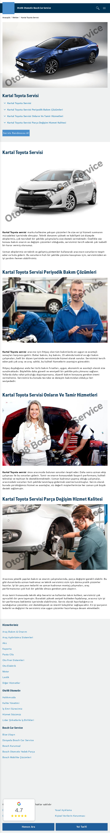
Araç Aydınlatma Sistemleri (17, 637)
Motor (5, 671)
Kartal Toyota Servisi (19, 103)
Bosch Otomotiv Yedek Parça (18, 751)
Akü (4, 643)
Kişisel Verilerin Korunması (70, 815)
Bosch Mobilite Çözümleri (16, 757)
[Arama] (98, 8)
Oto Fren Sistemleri (13, 660)
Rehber (16, 17)
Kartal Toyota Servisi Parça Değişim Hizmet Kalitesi (36, 122)
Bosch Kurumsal (11, 745)
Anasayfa (6, 17)
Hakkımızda (9, 697)
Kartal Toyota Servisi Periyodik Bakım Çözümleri (35, 109)
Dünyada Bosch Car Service (18, 740)
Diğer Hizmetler (11, 682)
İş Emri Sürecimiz (12, 708)
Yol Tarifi (81, 826)
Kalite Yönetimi (10, 703)
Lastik (5, 677)
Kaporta (7, 648)
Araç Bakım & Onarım (14, 631)
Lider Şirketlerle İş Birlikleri (18, 720)
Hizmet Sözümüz (11, 714)
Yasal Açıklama (63, 810)
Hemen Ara (28, 826)
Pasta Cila (8, 654)
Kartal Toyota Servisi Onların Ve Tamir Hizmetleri (35, 116)
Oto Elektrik (9, 665)
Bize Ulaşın (8, 734)
